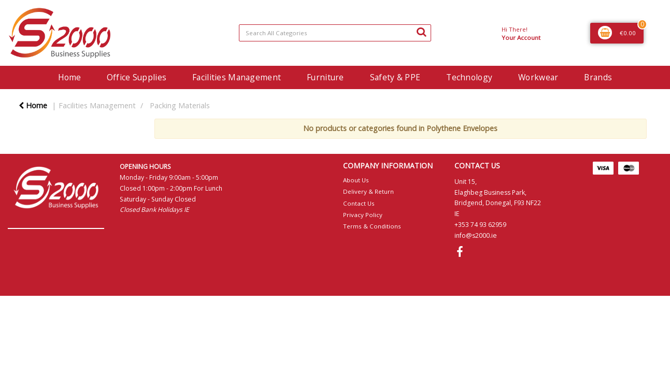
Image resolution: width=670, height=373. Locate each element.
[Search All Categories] (335, 32)
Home (69, 77)
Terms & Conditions (372, 226)
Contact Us (359, 203)
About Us (356, 180)
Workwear (538, 77)
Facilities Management (236, 77)
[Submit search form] (421, 31)
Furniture (325, 77)
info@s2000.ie (475, 235)
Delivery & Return (368, 191)
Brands (598, 77)
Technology (469, 77)
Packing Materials (180, 105)
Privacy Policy (362, 215)
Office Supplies (136, 77)
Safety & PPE (395, 77)
